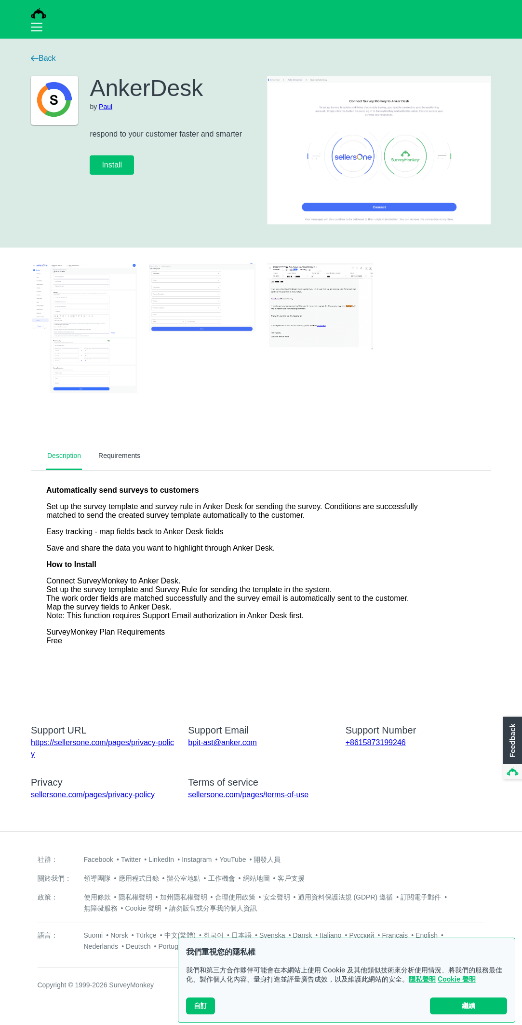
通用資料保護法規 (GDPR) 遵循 (345, 897)
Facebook (98, 859)
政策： (48, 897)
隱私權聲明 (135, 897)
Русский (361, 935)
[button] (511, 748)
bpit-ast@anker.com (222, 742)
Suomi (93, 935)
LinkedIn (161, 859)
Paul (105, 107)
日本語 (241, 935)
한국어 (213, 935)
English (426, 935)
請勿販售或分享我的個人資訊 (213, 908)
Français (395, 935)
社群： (48, 859)
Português (173, 946)
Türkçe (146, 935)
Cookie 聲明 (457, 979)
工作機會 (221, 878)
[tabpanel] (261, 591)
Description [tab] (64, 455)
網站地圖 (256, 878)
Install (112, 165)
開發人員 (267, 859)
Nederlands (101, 946)
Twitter (131, 859)
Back (43, 58)
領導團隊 (97, 878)
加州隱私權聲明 (183, 897)
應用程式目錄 (139, 878)
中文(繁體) (180, 935)
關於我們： (54, 878)
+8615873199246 (376, 742)
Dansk (302, 935)
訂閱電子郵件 (421, 897)
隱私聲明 (422, 979)
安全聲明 (276, 897)
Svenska (272, 935)
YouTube (232, 859)
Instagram (197, 859)
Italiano (330, 935)
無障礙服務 (101, 908)
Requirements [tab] (119, 455)
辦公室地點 (184, 878)
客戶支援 (291, 878)
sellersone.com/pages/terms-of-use (248, 794)
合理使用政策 (235, 897)
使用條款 (97, 897)
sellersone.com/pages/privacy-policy (93, 794)
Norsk (119, 935)
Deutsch (138, 946)
